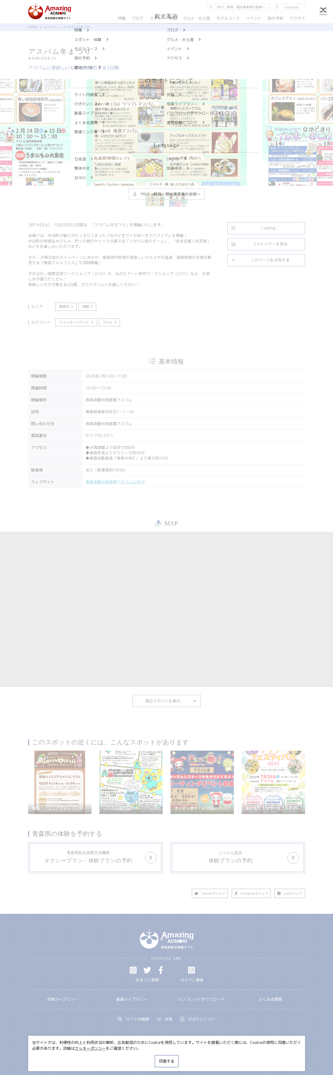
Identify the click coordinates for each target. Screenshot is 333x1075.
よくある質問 (270, 999)
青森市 (66, 306)
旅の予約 (275, 18)
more (92, 853)
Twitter (147, 970)
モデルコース (228, 18)
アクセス (297, 18)
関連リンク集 (218, 1056)
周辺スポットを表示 (170, 701)
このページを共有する (260, 260)
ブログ (137, 18)
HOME (33, 27)
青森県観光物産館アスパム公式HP (115, 482)
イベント (50, 27)
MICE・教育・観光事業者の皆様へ (133, 1056)
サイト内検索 (133, 1019)
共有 (164, 1019)
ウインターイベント (76, 322)
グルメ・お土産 (196, 18)
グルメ (109, 322)
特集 (121, 18)
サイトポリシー (184, 1056)
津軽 (88, 306)
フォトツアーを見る (259, 244)
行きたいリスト (197, 1019)
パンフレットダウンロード (201, 999)
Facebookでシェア (251, 893)
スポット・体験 (163, 18)
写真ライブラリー (62, 999)
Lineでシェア (289, 893)
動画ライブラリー (131, 999)
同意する (166, 1061)
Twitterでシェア (210, 893)
